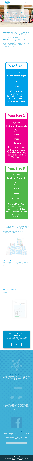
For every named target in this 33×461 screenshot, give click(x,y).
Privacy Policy (13, 459)
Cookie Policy (19, 459)
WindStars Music (16, 402)
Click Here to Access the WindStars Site (16, 443)
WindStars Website (16, 374)
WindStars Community (16, 431)
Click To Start (16, 344)
